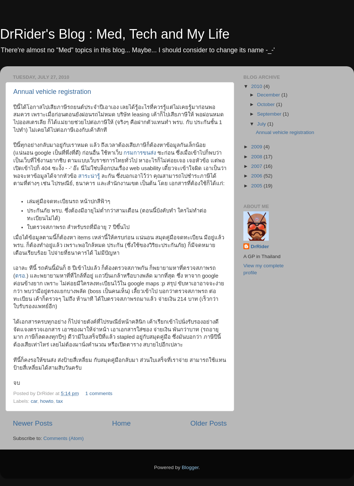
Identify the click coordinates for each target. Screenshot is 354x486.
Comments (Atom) (64, 438)
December (269, 95)
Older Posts (208, 423)
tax (59, 401)
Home (121, 423)
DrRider (260, 246)
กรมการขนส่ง (140, 153)
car (34, 401)
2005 (257, 186)
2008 (257, 156)
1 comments (98, 393)
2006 (257, 176)
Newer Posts (32, 423)
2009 (257, 146)
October (266, 104)
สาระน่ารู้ (89, 176)
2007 (257, 166)
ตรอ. (21, 276)
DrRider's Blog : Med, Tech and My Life (114, 34)
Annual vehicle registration (52, 91)
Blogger (190, 467)
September (270, 114)
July (262, 124)
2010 (257, 86)
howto (46, 401)
